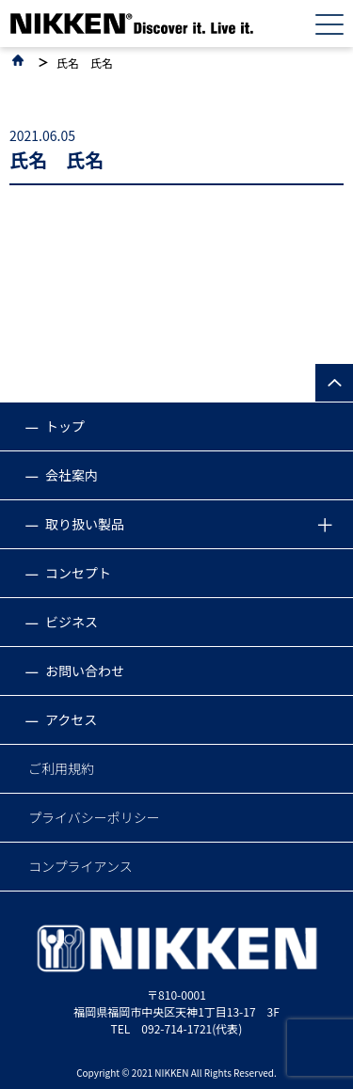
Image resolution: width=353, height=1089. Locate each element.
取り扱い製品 (84, 523)
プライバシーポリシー (94, 817)
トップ (65, 426)
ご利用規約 (61, 768)
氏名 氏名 (84, 63)
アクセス (71, 719)
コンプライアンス (80, 866)
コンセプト (78, 572)
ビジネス (71, 621)
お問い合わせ (84, 670)
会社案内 (71, 475)
